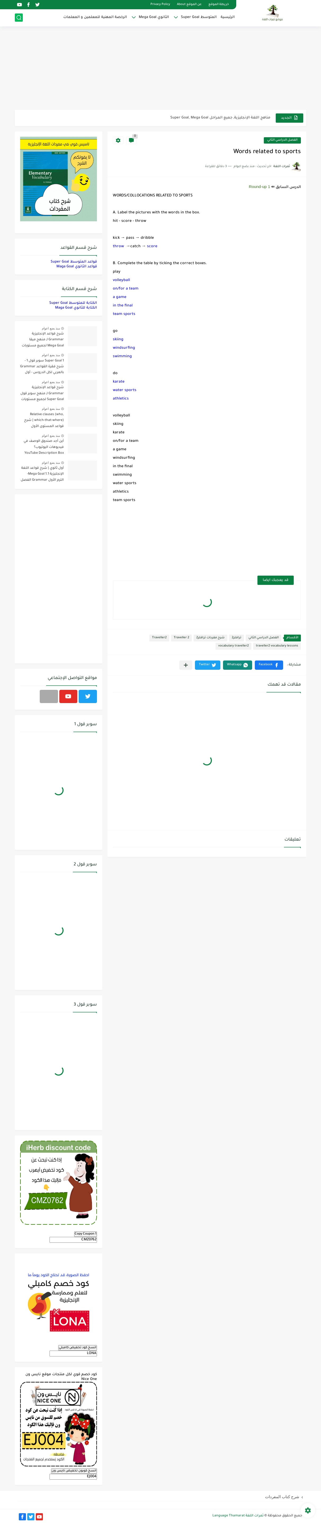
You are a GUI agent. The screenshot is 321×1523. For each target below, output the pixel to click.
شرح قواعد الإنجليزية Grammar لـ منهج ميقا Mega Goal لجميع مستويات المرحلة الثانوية (43, 340)
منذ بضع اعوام (51, 328)
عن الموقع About (189, 4)
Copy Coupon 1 (85, 1234)
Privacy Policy (160, 4)
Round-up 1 (259, 186)
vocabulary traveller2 (233, 646)
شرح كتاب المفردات (282, 1496)
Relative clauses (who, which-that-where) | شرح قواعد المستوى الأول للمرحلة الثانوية (44, 421)
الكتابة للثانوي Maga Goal (76, 308)
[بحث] (19, 17)
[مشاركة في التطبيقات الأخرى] (185, 665)
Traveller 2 (181, 638)
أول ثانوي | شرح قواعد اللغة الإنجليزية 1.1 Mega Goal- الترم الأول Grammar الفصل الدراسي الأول (42, 475)
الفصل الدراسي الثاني (282, 140)
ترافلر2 (236, 638)
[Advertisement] (160, 69)
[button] (269, 665)
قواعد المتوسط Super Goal (74, 262)
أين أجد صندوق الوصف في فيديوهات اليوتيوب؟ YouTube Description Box (44, 447)
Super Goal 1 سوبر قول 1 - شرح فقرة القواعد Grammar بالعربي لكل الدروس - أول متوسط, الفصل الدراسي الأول (42, 367)
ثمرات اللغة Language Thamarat (238, 1516)
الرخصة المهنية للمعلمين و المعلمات (95, 17)
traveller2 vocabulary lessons (277, 646)
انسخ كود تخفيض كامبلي (77, 1348)
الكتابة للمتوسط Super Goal (73, 303)
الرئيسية (228, 17)
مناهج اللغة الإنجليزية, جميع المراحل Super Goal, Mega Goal (220, 118)
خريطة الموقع (218, 4)
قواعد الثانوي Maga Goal (76, 267)
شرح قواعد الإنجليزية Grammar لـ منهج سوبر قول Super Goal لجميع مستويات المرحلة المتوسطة (42, 394)
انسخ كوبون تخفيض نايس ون (74, 1471)
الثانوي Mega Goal (154, 17)
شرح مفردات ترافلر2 (210, 638)
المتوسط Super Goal (199, 17)
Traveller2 (159, 638)
